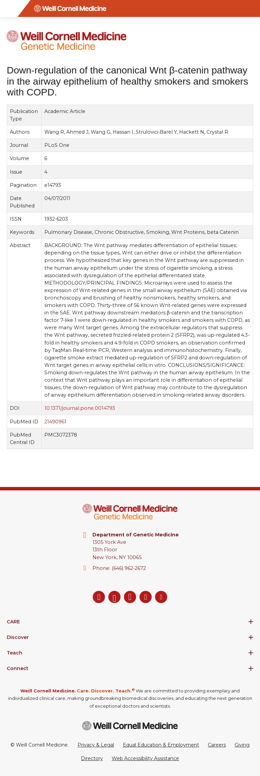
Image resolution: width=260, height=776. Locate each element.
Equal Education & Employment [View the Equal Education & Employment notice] (161, 745)
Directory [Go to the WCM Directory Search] (92, 758)
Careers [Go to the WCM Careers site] (217, 745)
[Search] (251, 8)
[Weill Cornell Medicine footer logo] (130, 726)
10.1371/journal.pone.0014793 (79, 408)
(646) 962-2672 (129, 568)
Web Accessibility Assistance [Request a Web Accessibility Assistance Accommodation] (145, 758)
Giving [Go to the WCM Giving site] (242, 745)
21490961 (55, 422)
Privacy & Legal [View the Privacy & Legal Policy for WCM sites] (96, 745)
